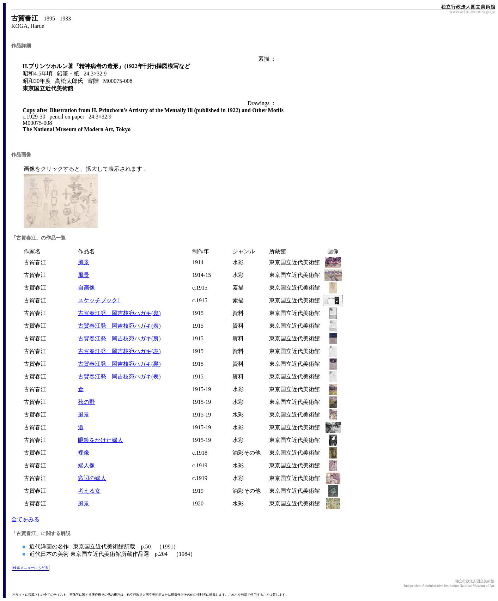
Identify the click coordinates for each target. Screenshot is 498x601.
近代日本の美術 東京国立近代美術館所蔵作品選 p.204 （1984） (112, 554)
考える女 (89, 491)
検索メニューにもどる (30, 568)
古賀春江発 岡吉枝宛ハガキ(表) (119, 326)
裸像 (83, 453)
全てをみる (25, 519)
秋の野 (86, 402)
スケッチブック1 (99, 300)
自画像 (86, 288)
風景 (83, 262)
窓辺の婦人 (92, 478)
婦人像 (86, 465)
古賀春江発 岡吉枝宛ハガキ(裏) (119, 313)
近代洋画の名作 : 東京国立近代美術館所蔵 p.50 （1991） (103, 547)
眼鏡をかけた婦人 (100, 440)
